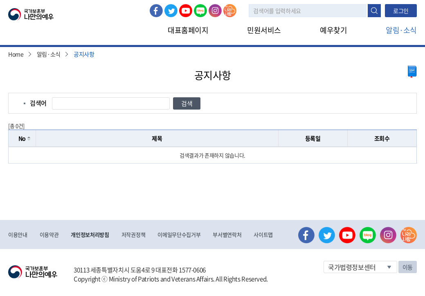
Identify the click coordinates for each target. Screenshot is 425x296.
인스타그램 (215, 10)
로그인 (70, 4)
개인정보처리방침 (90, 234)
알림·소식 (401, 30)
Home (16, 54)
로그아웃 (99, 4)
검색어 (38, 103)
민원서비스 (264, 30)
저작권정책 (133, 234)
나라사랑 (229, 10)
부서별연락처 (227, 234)
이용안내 (17, 234)
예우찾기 (333, 30)
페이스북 (156, 10)
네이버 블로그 (200, 10)
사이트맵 (263, 234)
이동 (408, 267)
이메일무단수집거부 (178, 234)
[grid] (212, 155)
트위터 (171, 10)
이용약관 (49, 234)
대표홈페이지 (188, 30)
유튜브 (185, 10)
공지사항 (84, 54)
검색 (374, 10)
